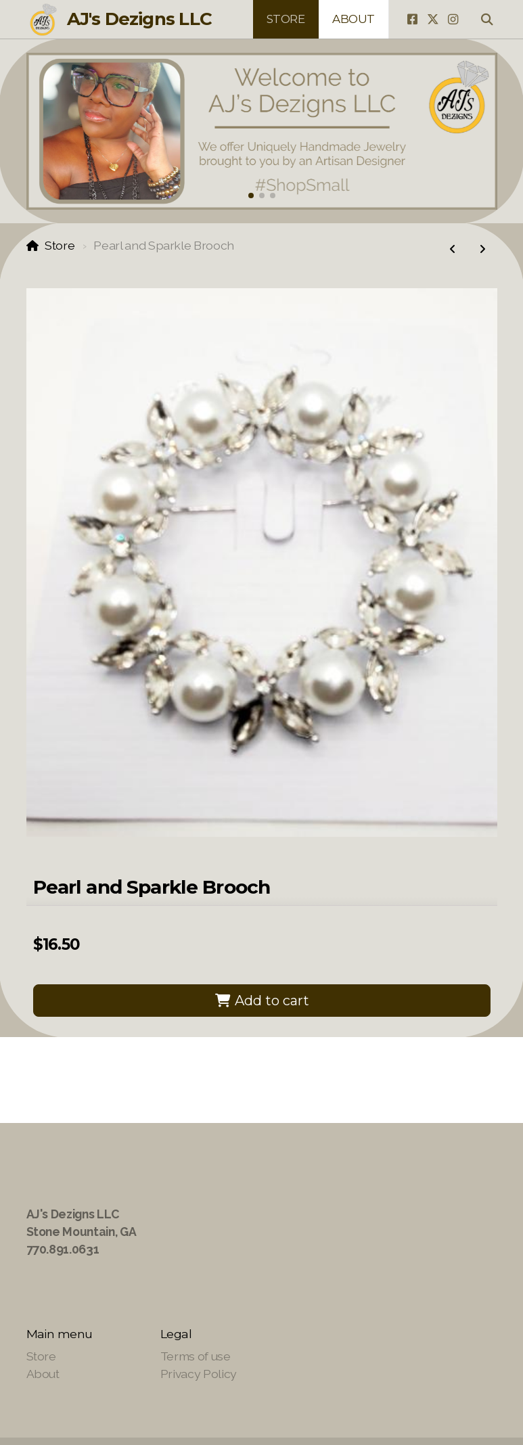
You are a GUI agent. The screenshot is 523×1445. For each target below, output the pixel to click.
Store (59, 245)
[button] (251, 195)
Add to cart (261, 1000)
